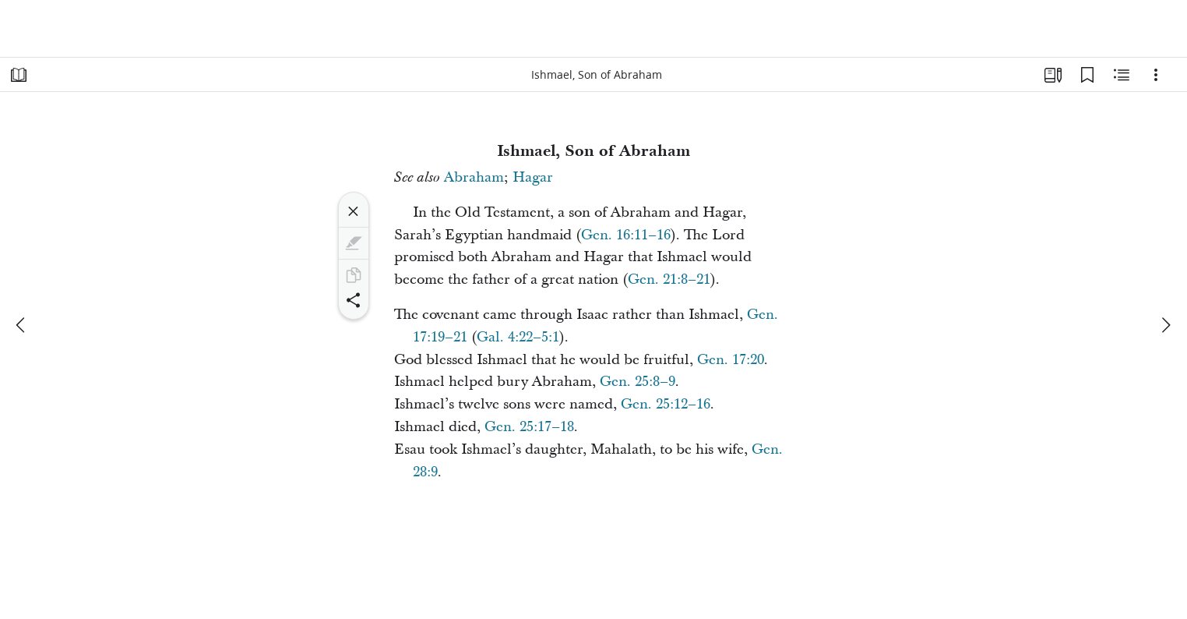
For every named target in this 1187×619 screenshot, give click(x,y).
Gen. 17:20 (730, 360)
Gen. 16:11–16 (626, 235)
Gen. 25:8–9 (637, 381)
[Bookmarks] (1087, 75)
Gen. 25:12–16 (665, 404)
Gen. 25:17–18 (529, 427)
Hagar (532, 177)
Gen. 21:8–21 (669, 279)
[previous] (21, 325)
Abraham (474, 177)
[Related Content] (1121, 75)
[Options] (1155, 75)
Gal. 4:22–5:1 (518, 337)
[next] (1165, 325)
